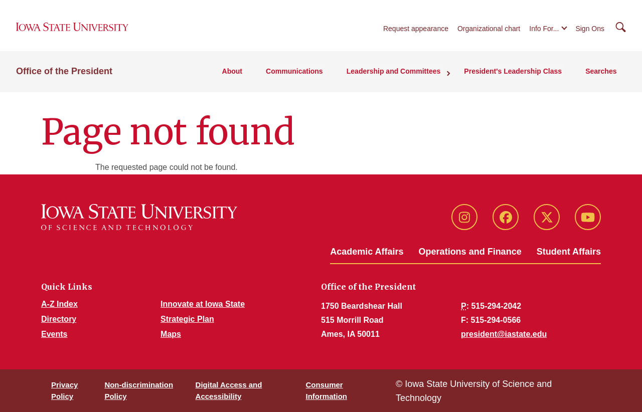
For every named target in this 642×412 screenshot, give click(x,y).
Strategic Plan (187, 319)
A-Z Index (59, 304)
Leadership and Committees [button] (403, 76)
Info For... (544, 31)
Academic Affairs (366, 252)
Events (54, 334)
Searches (603, 76)
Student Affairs (569, 252)
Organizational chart (488, 31)
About (248, 76)
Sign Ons (589, 31)
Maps (170, 334)
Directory (58, 319)
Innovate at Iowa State (202, 304)
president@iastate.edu (504, 334)
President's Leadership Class (519, 76)
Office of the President (64, 76)
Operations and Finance (470, 252)
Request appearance (415, 31)
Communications (307, 76)
